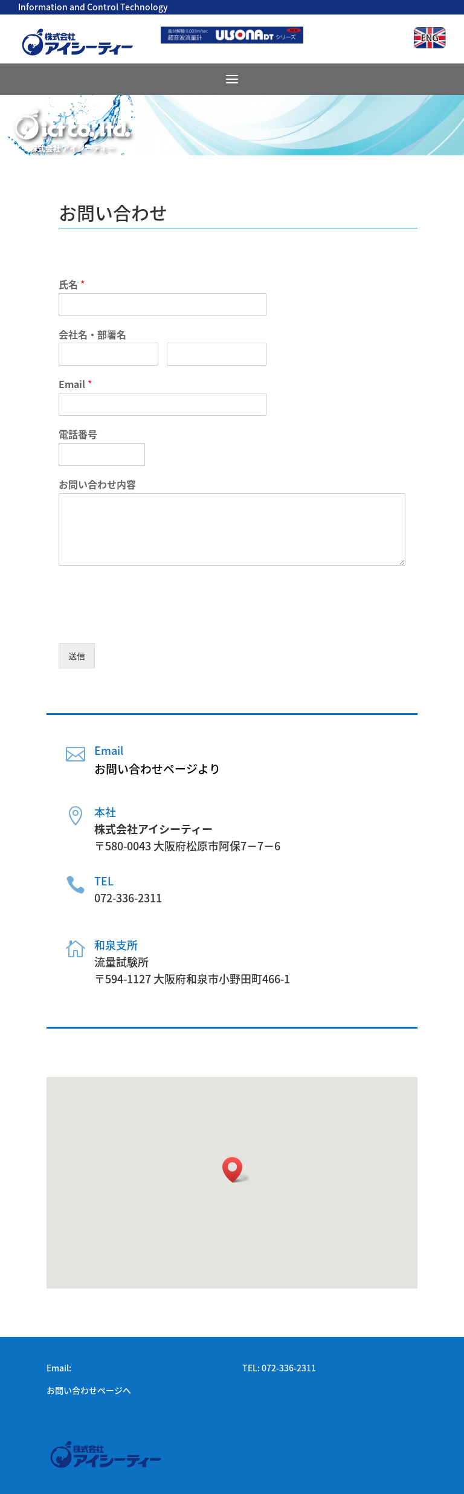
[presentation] (150, 623)
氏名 (72, 284)
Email (75, 384)
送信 (76, 656)
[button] (236, 1170)
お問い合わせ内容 (97, 484)
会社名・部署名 (92, 334)
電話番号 (78, 434)
